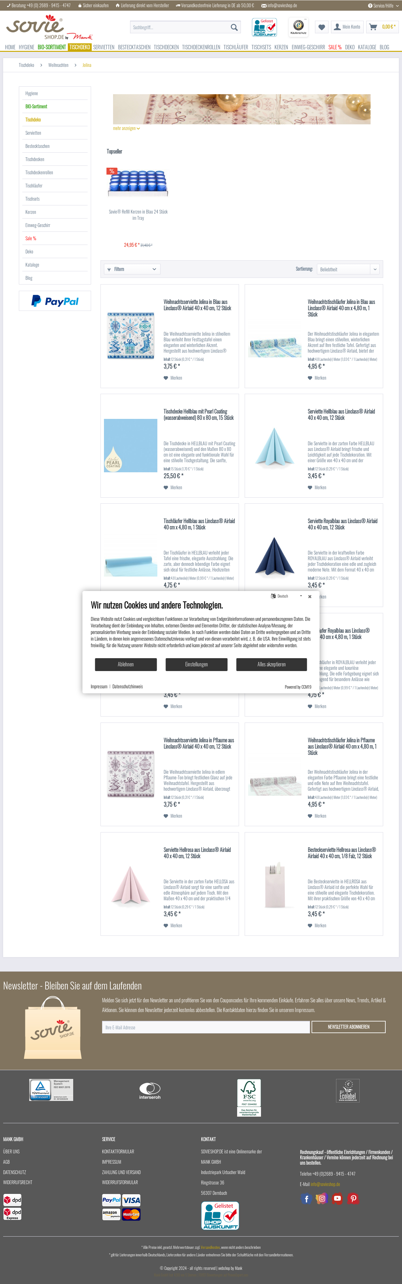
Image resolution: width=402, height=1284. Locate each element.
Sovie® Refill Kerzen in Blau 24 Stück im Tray (138, 215)
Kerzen (30, 212)
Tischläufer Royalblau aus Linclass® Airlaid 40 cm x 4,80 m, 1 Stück (339, 634)
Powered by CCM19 (298, 687)
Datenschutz (14, 1172)
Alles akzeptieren (272, 664)
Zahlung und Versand (121, 1172)
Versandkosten (210, 1247)
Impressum (111, 1161)
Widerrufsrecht (17, 1182)
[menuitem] (185, 23)
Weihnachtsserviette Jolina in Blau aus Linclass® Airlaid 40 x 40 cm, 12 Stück (197, 305)
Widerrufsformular (120, 1182)
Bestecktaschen (37, 146)
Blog (28, 277)
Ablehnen (126, 664)
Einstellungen (196, 664)
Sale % (30, 238)
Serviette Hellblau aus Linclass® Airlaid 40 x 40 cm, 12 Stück (341, 414)
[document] (201, 629)
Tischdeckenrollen (39, 172)
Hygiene (31, 93)
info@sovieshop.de (282, 5)
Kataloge (32, 264)
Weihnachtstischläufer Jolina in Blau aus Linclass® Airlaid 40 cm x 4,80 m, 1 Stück (341, 308)
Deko (29, 251)
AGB (6, 1161)
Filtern (115, 269)
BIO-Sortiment (36, 106)
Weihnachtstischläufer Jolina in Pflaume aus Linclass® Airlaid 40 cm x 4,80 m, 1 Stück (342, 746)
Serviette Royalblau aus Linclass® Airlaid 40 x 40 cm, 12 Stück (343, 524)
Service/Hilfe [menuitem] (381, 5)
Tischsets (32, 198)
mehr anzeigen (126, 128)
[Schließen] (310, 596)
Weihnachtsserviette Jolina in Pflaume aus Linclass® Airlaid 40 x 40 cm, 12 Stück (199, 743)
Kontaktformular (118, 1151)
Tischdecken (34, 159)
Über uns (11, 1151)
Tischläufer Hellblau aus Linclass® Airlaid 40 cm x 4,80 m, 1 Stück (199, 524)
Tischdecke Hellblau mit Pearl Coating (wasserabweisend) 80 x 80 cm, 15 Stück (198, 414)
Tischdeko (33, 119)
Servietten (33, 132)
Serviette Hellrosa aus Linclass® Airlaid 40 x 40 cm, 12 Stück (197, 853)
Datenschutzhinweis (127, 686)
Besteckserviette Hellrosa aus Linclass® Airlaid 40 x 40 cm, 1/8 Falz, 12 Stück (342, 853)
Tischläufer (33, 185)
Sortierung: (304, 268)
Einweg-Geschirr (37, 225)
